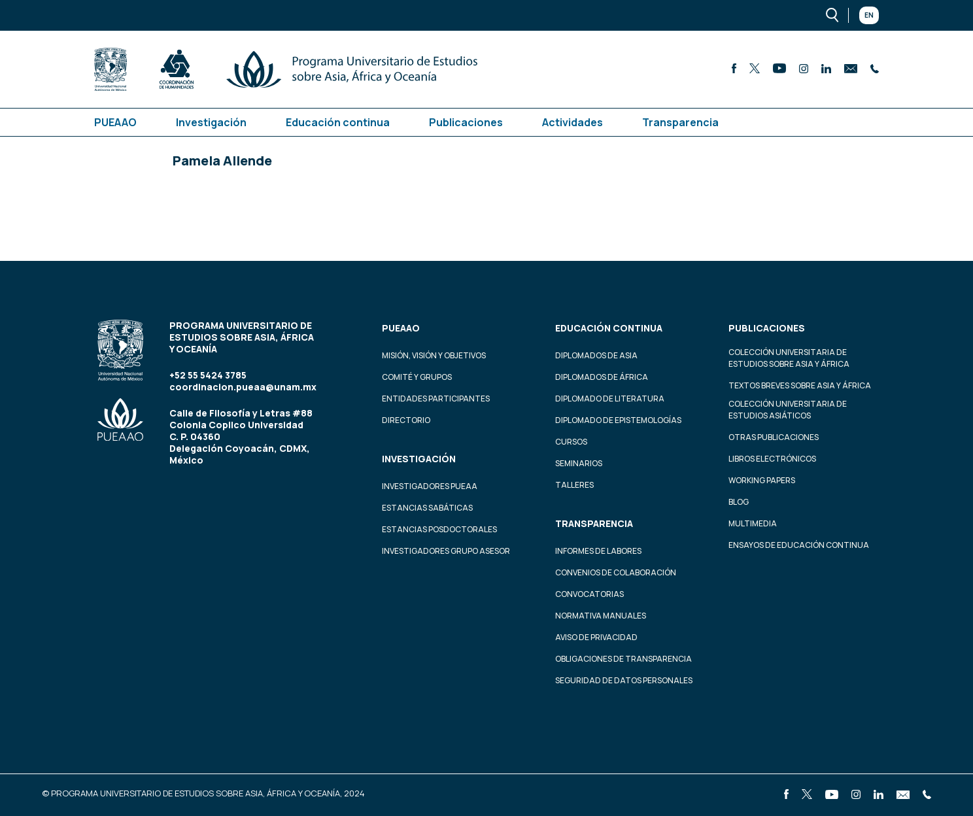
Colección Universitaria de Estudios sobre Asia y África (788, 358)
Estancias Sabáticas (427, 507)
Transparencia (680, 122)
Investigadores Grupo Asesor (446, 550)
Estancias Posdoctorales (439, 529)
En (869, 15)
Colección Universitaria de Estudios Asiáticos (787, 409)
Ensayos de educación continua (798, 545)
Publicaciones (466, 122)
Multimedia (752, 523)
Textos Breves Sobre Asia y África (799, 385)
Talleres (574, 484)
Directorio (406, 420)
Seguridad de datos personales (623, 680)
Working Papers (761, 480)
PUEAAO (115, 122)
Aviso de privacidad (596, 637)
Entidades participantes (436, 398)
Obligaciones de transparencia (623, 658)
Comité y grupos (417, 376)
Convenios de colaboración (615, 572)
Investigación (211, 122)
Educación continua (338, 122)
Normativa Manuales (600, 615)
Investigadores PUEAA (429, 486)
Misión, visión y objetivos (434, 355)
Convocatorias (589, 594)
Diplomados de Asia (596, 355)
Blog (738, 501)
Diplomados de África (601, 376)
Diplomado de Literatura (609, 398)
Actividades (572, 122)
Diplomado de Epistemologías (618, 420)
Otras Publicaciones (773, 437)
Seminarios (578, 463)
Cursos (571, 441)
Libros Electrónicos (772, 458)
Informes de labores (598, 550)
